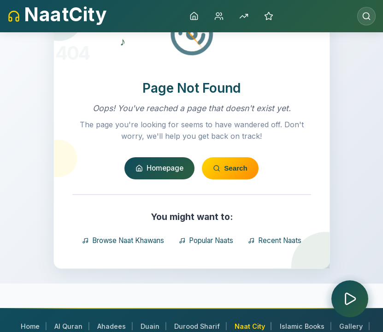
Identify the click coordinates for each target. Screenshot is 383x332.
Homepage (159, 196)
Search (230, 197)
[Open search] (366, 16)
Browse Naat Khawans (123, 269)
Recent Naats (274, 269)
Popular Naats (206, 269)
